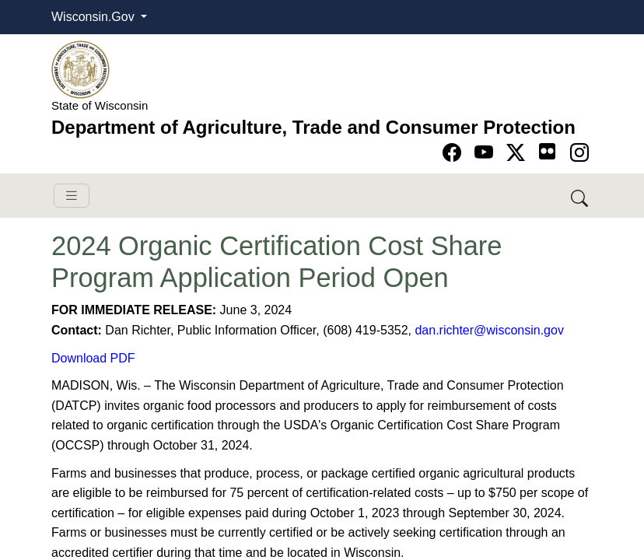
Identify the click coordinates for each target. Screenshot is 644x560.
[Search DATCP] (580, 195)
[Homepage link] (80, 68)
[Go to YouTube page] (486, 152)
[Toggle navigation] (71, 196)
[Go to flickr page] (547, 151)
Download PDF (93, 358)
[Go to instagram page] (579, 152)
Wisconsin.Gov (94, 16)
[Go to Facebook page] (455, 152)
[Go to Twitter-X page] (518, 152)
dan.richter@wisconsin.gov (489, 330)
